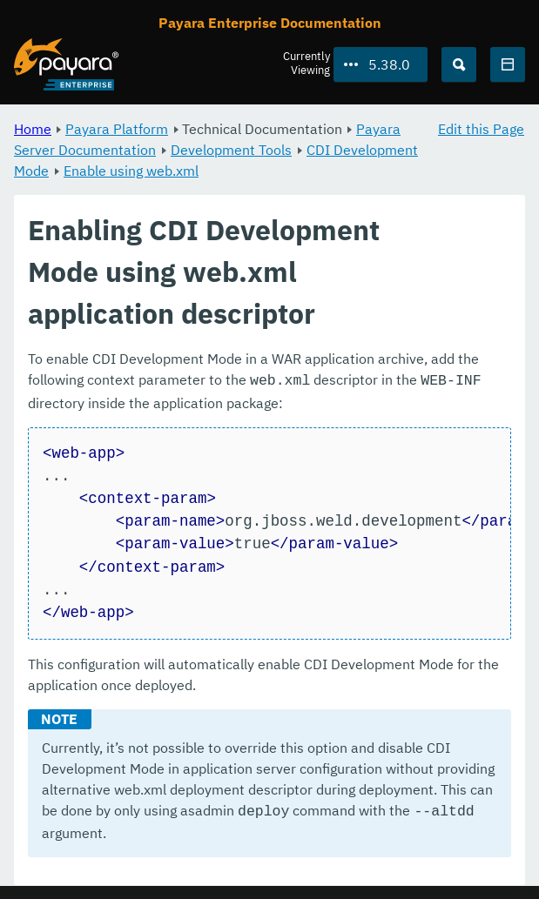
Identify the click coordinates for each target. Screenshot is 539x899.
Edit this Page (481, 129)
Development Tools (231, 149)
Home (32, 129)
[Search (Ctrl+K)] (458, 64)
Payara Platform (116, 129)
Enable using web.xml (131, 170)
